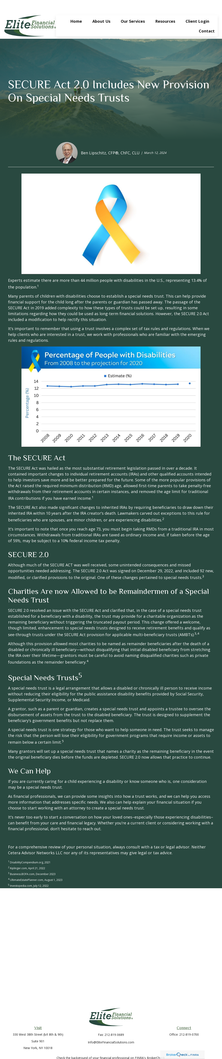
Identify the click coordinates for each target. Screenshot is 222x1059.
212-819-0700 (189, 1021)
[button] (76, 8)
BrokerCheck (156, 1045)
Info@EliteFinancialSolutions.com (111, 1029)
